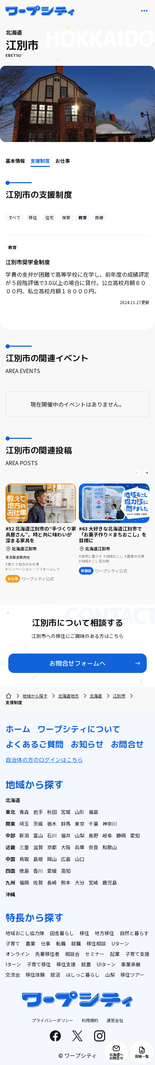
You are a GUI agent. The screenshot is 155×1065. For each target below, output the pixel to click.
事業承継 (130, 964)
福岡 (24, 882)
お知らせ (87, 744)
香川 (38, 870)
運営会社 (115, 1020)
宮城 (66, 811)
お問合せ (127, 744)
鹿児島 (109, 882)
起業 (115, 953)
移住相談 (96, 943)
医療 (99, 217)
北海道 (96, 696)
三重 (24, 847)
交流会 (13, 974)
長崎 (52, 882)
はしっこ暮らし (83, 974)
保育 (66, 217)
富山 (38, 835)
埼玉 (24, 823)
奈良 (93, 847)
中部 (10, 835)
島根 (38, 858)
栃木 (52, 823)
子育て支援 (137, 953)
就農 (86, 964)
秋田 (52, 811)
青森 (24, 811)
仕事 (46, 943)
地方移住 (104, 933)
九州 (10, 882)
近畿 (10, 847)
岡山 (52, 858)
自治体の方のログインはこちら (44, 759)
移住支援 (66, 964)
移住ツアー (132, 974)
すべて (14, 217)
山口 (79, 858)
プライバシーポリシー (52, 1020)
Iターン (13, 964)
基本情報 (15, 160)
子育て (13, 943)
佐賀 (38, 882)
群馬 (66, 823)
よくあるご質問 (35, 744)
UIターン (106, 964)
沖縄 (10, 894)
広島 (66, 858)
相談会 (72, 953)
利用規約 (90, 1020)
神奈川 (109, 823)
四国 (10, 870)
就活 (55, 974)
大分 (79, 882)
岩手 (38, 811)
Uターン (120, 943)
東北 (10, 811)
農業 (30, 943)
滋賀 (38, 847)
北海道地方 (68, 696)
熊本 (66, 882)
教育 (83, 217)
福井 (66, 835)
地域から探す (34, 696)
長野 (93, 835)
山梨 (79, 835)
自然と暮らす (134, 933)
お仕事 (62, 160)
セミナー (94, 953)
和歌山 (109, 847)
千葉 (93, 823)
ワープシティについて (78, 729)
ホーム (18, 729)
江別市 (119, 696)
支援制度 (40, 160)
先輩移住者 (47, 953)
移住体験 (35, 974)
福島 (93, 811)
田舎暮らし (62, 933)
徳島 (24, 870)
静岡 (121, 835)
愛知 (135, 835)
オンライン (18, 953)
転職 (61, 943)
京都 (52, 847)
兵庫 (79, 847)
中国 (10, 858)
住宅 (49, 217)
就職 (76, 943)
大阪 (66, 847)
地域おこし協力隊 (25, 933)
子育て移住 (39, 964)
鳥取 (24, 858)
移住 (33, 217)
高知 (66, 870)
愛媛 (52, 870)
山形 (79, 811)
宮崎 (93, 882)
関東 (10, 823)
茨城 (38, 823)
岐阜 (107, 835)
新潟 (24, 835)
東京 (79, 823)
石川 (52, 835)
